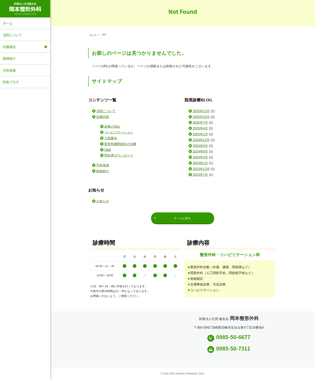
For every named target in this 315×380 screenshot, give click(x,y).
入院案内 (110, 138)
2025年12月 (201, 111)
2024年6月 (200, 151)
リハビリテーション (118, 132)
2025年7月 (200, 122)
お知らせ (102, 201)
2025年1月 (200, 134)
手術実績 (9, 70)
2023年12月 (201, 169)
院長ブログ (11, 81)
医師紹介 (9, 58)
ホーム (7, 23)
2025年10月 (201, 117)
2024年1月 (200, 163)
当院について (12, 35)
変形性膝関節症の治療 (120, 144)
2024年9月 (200, 146)
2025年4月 (200, 128)
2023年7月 (200, 174)
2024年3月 (200, 157)
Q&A (107, 150)
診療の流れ (112, 126)
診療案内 (9, 46)
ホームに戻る (182, 218)
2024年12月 (201, 140)
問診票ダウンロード (118, 155)
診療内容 (102, 117)
